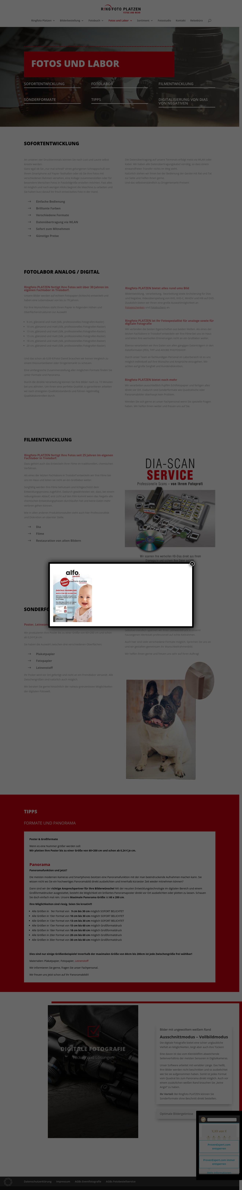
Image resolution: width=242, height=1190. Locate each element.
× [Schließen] (192, 563)
